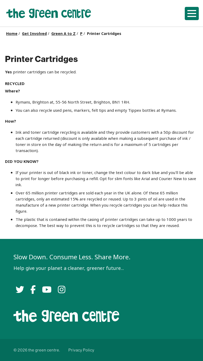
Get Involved (34, 34)
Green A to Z (63, 34)
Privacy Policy (81, 350)
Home (11, 34)
